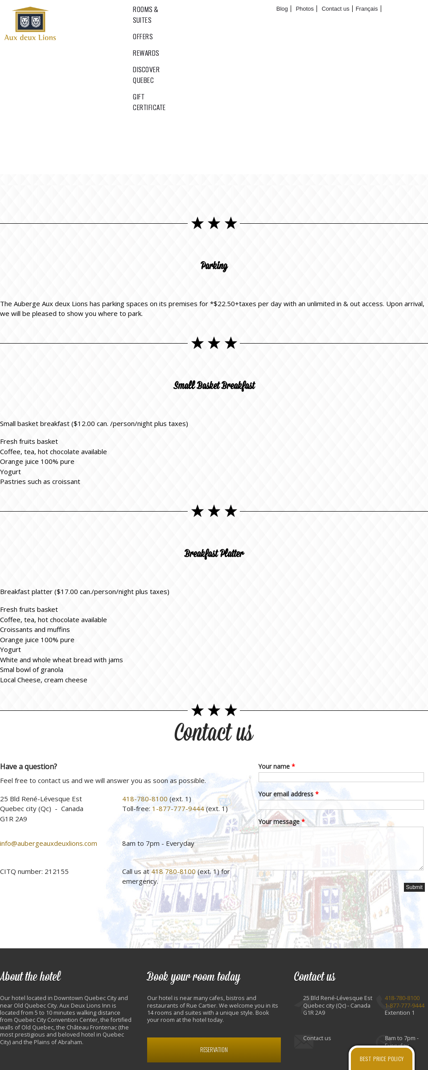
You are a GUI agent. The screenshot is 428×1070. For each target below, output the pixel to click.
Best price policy (381, 1058)
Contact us (214, 733)
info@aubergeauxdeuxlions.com (48, 843)
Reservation (214, 1049)
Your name (277, 766)
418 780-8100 (173, 871)
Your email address (289, 794)
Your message (282, 821)
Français (367, 8)
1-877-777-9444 (178, 808)
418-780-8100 (145, 798)
